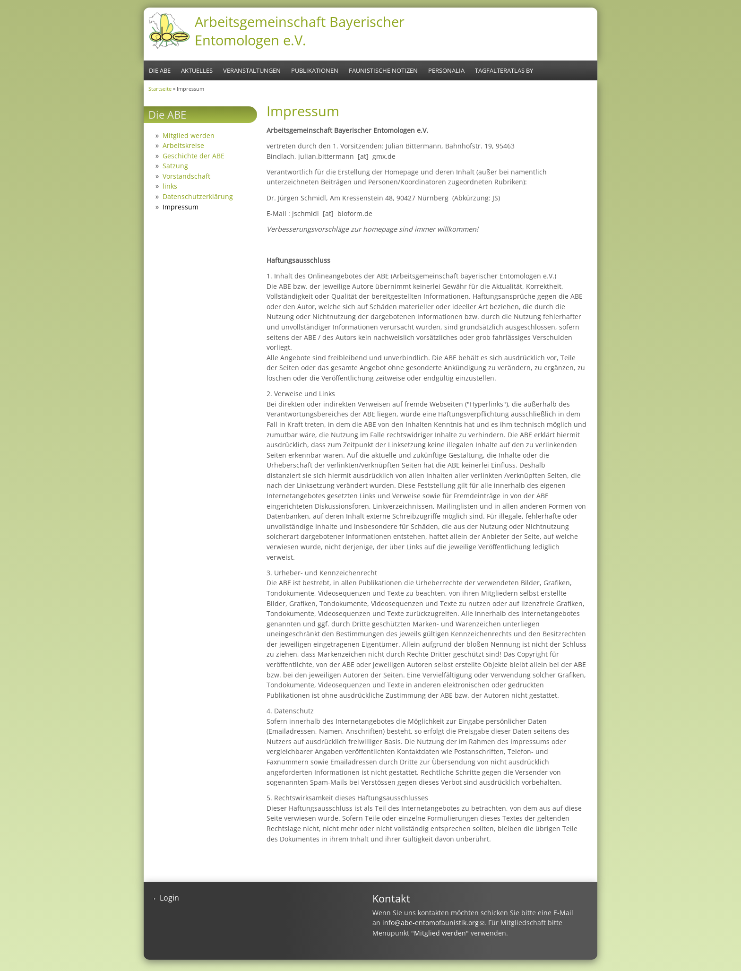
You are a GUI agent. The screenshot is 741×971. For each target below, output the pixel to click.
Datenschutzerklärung (198, 196)
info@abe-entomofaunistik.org (433, 922)
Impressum (180, 206)
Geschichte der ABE (193, 155)
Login (169, 898)
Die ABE (160, 70)
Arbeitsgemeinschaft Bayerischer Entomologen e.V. (300, 30)
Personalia (446, 70)
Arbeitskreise (183, 145)
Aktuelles (197, 70)
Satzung (175, 165)
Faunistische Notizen (383, 70)
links (170, 186)
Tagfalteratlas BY (504, 70)
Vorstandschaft (186, 176)
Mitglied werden (189, 135)
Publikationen (314, 70)
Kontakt (391, 898)
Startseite (160, 88)
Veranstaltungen (252, 70)
